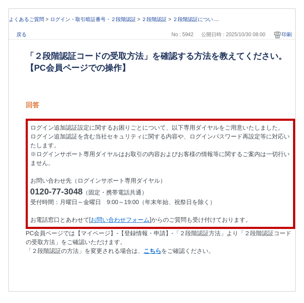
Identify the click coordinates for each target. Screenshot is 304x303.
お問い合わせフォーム (120, 219)
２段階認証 (154, 19)
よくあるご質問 (26, 19)
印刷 (287, 34)
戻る (21, 34)
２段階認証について (195, 19)
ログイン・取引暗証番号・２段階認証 (93, 19)
